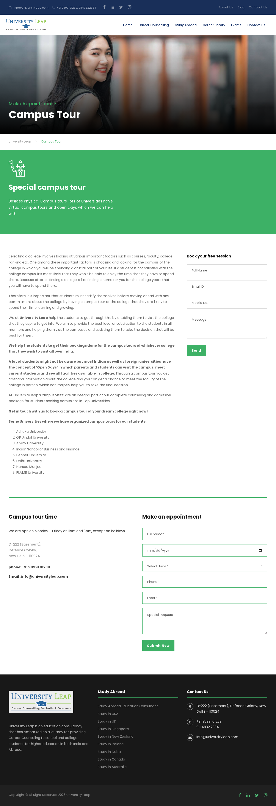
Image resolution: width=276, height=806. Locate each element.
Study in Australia (112, 766)
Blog (241, 7)
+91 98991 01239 (208, 721)
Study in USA (108, 713)
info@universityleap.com (217, 736)
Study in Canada (111, 759)
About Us (226, 7)
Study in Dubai (109, 751)
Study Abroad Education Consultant (128, 706)
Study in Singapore (113, 728)
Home (127, 25)
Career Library (214, 25)
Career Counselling (153, 25)
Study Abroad (186, 25)
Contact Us (258, 7)
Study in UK (107, 721)
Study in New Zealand (115, 736)
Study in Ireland (111, 744)
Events (236, 25)
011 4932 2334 (207, 726)
